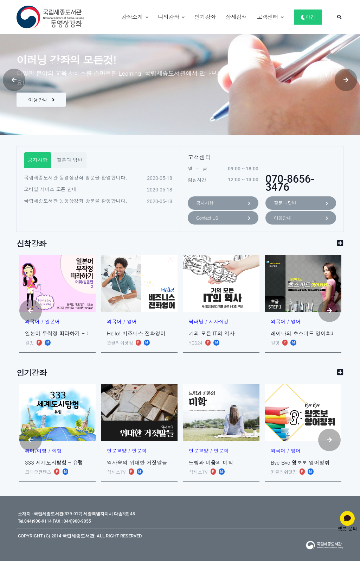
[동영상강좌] (43, 17)
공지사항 (223, 203)
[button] (339, 17)
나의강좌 (171, 17)
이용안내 (41, 99)
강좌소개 (134, 17)
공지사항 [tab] (37, 159)
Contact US (223, 218)
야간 (308, 16)
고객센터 (270, 17)
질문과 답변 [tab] (70, 159)
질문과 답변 (301, 203)
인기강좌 (205, 17)
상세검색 (236, 17)
